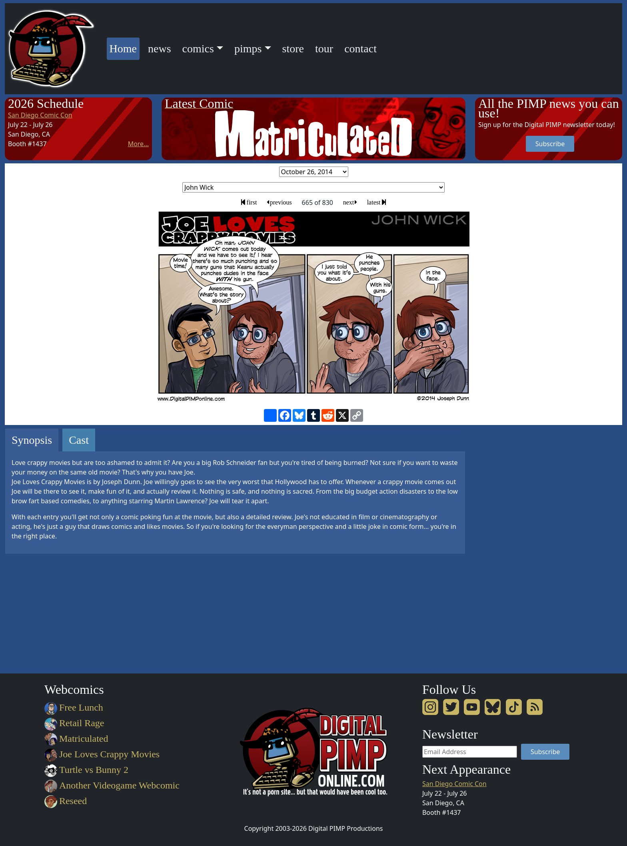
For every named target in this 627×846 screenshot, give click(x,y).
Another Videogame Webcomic (112, 785)
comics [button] (198, 48)
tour (324, 48)
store (293, 48)
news (159, 48)
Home (125, 47)
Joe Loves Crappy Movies (102, 754)
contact (360, 48)
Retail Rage (74, 723)
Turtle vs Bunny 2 (86, 770)
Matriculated (76, 738)
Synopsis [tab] (32, 440)
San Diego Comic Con (40, 115)
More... (138, 143)
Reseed (65, 801)
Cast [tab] (79, 440)
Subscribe (550, 143)
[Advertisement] (507, 548)
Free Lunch (73, 707)
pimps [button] (248, 48)
